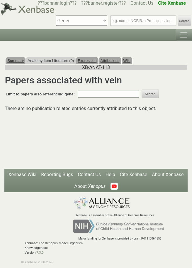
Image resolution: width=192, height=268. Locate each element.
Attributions (110, 60)
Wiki (127, 60)
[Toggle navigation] (184, 35)
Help (110, 174)
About (90, 186)
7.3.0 (40, 252)
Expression (87, 60)
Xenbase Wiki (23, 174)
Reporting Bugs (57, 174)
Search (184, 21)
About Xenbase (167, 174)
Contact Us (142, 3)
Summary (15, 60)
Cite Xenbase (133, 174)
